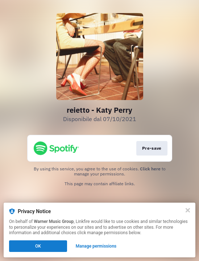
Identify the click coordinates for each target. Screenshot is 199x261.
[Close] (188, 210)
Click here (150, 168)
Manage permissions (96, 246)
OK (38, 246)
